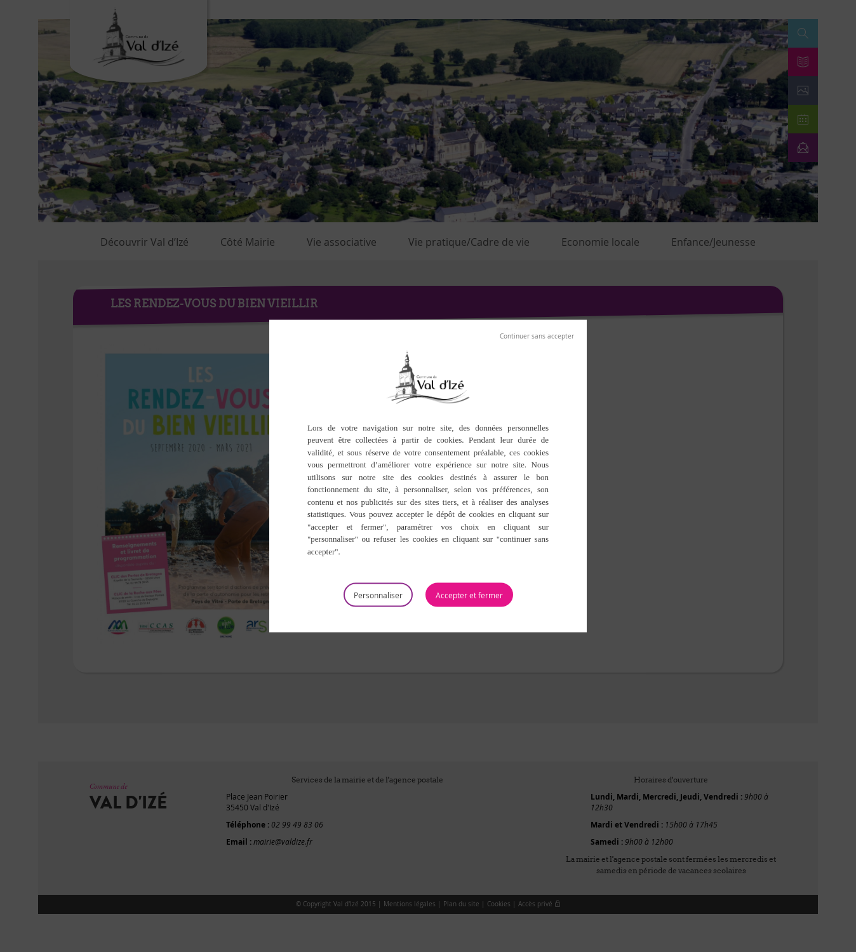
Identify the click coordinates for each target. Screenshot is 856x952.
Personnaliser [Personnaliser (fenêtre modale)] (378, 595)
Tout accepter (469, 595)
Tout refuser (537, 336)
